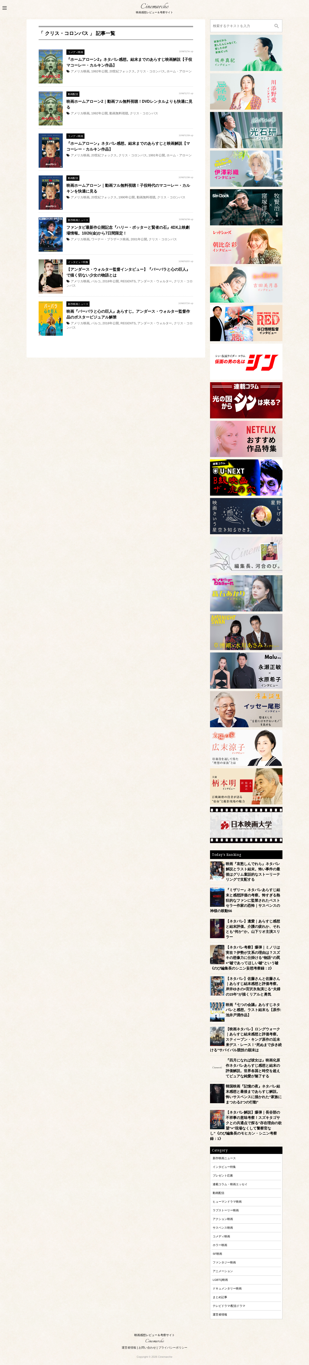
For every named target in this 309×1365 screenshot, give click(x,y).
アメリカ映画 (80, 71)
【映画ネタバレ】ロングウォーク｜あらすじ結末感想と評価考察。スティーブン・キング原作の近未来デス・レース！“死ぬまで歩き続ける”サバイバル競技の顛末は (246, 1039)
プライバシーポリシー (172, 1347)
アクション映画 (223, 1218)
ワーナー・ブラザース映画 (110, 239)
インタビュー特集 (78, 262)
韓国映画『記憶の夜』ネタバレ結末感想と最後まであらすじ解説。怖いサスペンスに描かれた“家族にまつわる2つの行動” (254, 1094)
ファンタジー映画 (224, 1262)
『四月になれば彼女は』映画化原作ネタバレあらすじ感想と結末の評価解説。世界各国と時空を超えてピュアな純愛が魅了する (253, 1068)
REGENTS (128, 281)
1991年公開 (156, 155)
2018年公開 (110, 281)
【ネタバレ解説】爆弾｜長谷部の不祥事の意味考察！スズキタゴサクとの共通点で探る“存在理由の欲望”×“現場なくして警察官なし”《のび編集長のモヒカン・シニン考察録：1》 (246, 1125)
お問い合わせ (147, 1347)
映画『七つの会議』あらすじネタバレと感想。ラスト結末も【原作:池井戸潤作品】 (253, 1010)
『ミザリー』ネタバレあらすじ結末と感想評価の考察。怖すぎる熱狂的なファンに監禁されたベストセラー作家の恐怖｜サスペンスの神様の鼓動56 (245, 900)
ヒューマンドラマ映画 (227, 1201)
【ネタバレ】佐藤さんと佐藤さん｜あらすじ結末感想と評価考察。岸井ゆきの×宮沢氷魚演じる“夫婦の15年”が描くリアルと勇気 (253, 986)
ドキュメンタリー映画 (227, 1288)
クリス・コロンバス (151, 71)
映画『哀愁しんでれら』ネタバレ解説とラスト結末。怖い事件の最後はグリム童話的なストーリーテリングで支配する (253, 871)
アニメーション (223, 1271)
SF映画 (217, 1253)
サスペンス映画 (223, 1227)
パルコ (96, 281)
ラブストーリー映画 (226, 1210)
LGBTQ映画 (220, 1279)
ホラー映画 (220, 1245)
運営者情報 (220, 1314)
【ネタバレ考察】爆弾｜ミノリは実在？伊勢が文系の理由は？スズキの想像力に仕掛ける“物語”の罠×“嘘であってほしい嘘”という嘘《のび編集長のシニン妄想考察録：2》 (245, 957)
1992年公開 (99, 71)
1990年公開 (127, 197)
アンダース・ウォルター (154, 281)
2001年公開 (139, 239)
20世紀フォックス (122, 71)
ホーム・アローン (179, 71)
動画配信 (73, 94)
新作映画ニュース (78, 220)
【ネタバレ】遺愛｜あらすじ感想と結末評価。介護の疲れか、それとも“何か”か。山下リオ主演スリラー (253, 929)
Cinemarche (154, 6)
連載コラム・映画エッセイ (230, 1184)
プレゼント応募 (223, 1175)
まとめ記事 (220, 1297)
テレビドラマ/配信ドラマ (229, 1305)
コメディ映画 (75, 52)
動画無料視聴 (118, 113)
